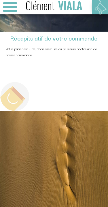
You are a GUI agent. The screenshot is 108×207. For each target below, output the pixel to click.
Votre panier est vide (100, 7)
